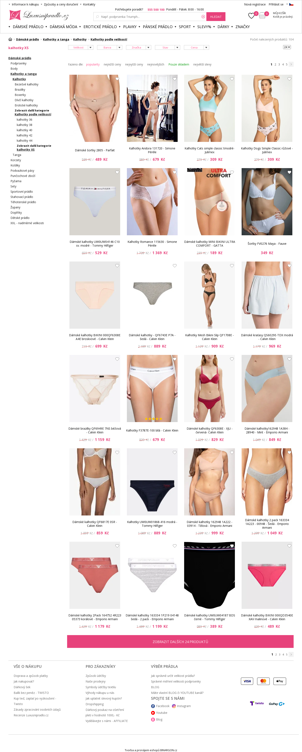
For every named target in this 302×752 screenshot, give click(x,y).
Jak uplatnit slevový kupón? (104, 698)
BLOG (155, 687)
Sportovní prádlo (21, 192)
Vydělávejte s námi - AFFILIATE (107, 721)
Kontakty (89, 4)
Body (14, 69)
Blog (159, 719)
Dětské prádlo (20, 218)
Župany (15, 207)
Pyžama (15, 181)
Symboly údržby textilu (101, 687)
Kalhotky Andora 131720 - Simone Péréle (152, 150)
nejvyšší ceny (134, 64)
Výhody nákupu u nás (100, 693)
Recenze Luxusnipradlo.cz (31, 715)
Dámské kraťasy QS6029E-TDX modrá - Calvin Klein (267, 337)
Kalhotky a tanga (23, 74)
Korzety (15, 160)
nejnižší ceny (112, 64)
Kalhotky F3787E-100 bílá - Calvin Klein (152, 430)
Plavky (130, 26)
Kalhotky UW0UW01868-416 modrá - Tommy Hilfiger (152, 524)
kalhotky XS (26, 150)
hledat (216, 17)
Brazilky (20, 90)
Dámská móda (63, 26)
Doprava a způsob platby (31, 676)
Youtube (161, 713)
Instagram (184, 706)
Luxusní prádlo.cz (38, 15)
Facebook (162, 706)
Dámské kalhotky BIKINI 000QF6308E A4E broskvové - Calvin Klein (94, 337)
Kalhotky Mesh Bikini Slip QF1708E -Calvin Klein (209, 337)
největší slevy (202, 64)
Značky (243, 26)
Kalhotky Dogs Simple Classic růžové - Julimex (267, 150)
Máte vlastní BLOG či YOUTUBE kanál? (177, 693)
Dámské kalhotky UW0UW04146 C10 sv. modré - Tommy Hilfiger (95, 243)
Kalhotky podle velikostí (33, 114)
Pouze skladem (178, 64)
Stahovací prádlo (21, 197)
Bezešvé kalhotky (26, 84)
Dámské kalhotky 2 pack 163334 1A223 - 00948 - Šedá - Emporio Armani (267, 524)
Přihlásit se (276, 4)
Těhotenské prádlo (23, 202)
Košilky (15, 165)
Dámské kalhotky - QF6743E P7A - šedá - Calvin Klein (152, 337)
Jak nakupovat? (24, 681)
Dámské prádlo (28, 26)
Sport (185, 26)
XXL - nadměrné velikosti (27, 223)
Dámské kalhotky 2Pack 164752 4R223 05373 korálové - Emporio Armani (94, 617)
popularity (93, 64)
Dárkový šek (22, 687)
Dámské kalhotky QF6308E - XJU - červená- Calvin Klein (210, 430)
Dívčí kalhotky (24, 100)
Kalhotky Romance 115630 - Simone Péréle (152, 243)
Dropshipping (95, 704)
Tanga (17, 155)
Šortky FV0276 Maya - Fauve (267, 244)
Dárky (223, 26)
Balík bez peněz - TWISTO (31, 693)
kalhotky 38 (24, 125)
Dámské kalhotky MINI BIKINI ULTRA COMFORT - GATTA (209, 243)
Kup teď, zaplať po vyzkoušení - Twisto (35, 701)
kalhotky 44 (24, 141)
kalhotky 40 (24, 130)
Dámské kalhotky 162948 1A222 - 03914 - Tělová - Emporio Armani (209, 524)
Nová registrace (255, 4)
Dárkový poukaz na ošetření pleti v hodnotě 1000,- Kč (105, 712)
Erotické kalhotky (26, 105)
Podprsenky (18, 63)
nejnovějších (155, 64)
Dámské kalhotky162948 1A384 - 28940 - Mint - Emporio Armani (267, 430)
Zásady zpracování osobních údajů (37, 709)
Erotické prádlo (100, 26)
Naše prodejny (95, 681)
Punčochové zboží (22, 176)
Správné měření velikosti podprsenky (176, 681)
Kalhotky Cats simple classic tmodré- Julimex (209, 150)
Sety (13, 186)
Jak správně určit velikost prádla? (173, 676)
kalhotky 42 (24, 135)
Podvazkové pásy (22, 171)
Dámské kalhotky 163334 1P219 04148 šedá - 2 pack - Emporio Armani (152, 617)
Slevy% (204, 26)
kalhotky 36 (24, 120)
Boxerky (20, 95)
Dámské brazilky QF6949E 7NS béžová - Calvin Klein (94, 430)
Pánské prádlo (158, 26)
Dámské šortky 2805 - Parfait (95, 150)
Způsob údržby (96, 676)
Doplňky (16, 212)
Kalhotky (19, 79)
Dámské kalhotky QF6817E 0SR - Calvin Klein (94, 524)
